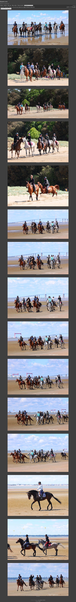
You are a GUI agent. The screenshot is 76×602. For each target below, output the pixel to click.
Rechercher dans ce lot (7, 8)
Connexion (74, 5)
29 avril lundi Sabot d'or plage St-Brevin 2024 (23, 7)
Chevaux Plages (8, 7)
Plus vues (9, 5)
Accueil (2, 7)
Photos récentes (20, 5)
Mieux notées (14, 5)
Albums (1, 5)
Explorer (5, 5)
